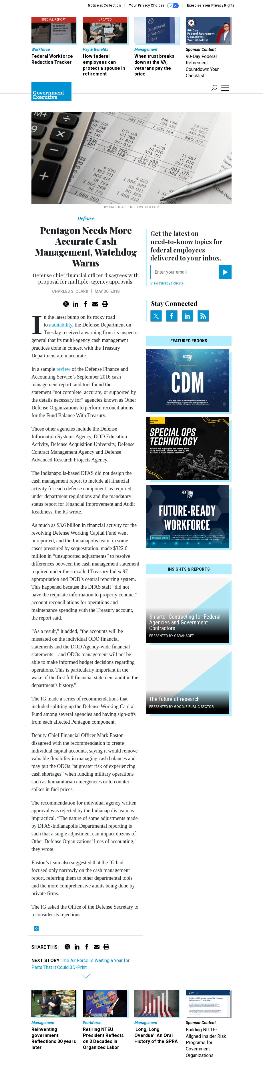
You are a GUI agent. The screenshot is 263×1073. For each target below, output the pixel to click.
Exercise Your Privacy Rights (210, 5)
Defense (85, 218)
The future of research (174, 699)
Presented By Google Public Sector (181, 707)
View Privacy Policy (167, 283)
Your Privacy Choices (154, 5)
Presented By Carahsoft (171, 636)
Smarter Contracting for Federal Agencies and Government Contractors (184, 622)
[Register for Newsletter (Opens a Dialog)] (225, 272)
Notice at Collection (104, 5)
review (63, 369)
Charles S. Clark (70, 291)
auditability (60, 325)
